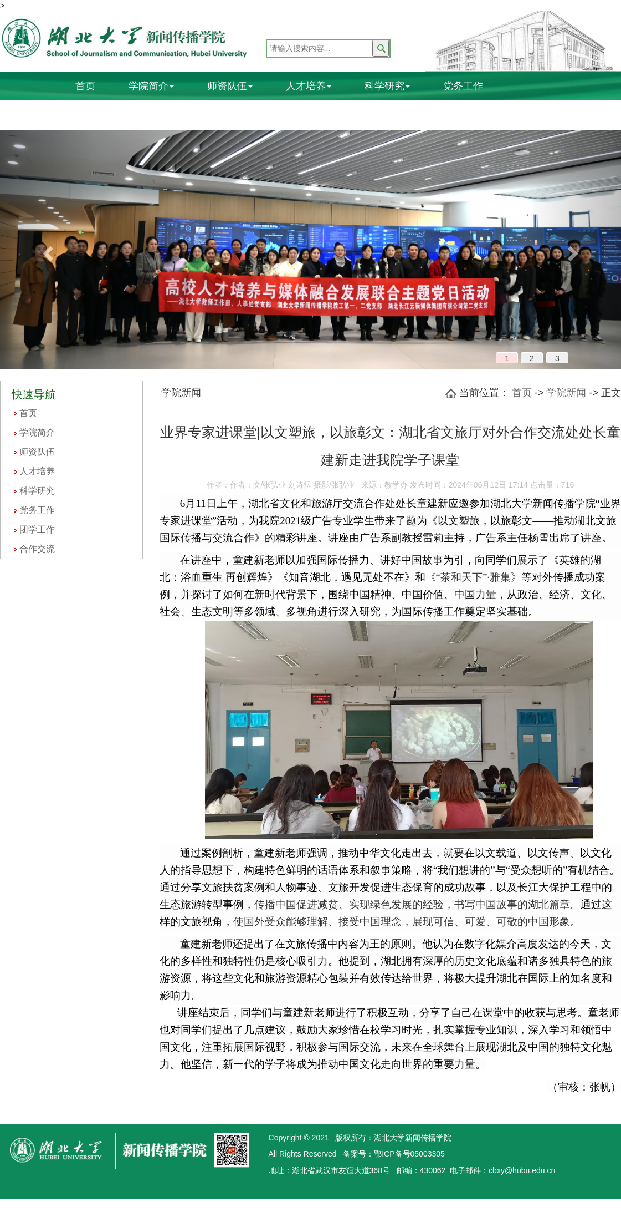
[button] (46, 249)
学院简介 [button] (151, 86)
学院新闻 (566, 392)
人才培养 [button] (308, 86)
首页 (85, 86)
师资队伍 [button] (230, 86)
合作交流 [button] (176, 113)
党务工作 (463, 86)
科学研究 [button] (387, 86)
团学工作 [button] (98, 113)
